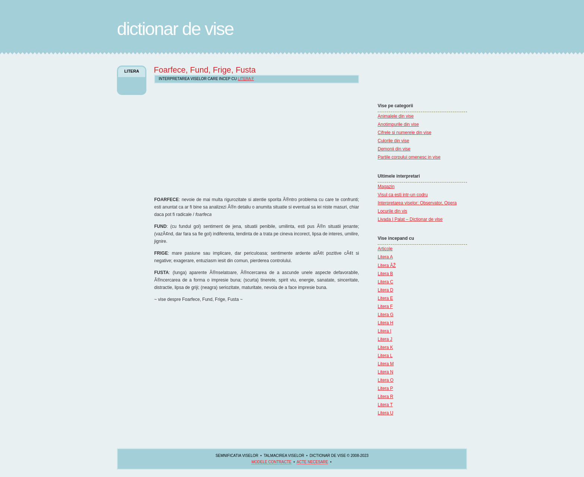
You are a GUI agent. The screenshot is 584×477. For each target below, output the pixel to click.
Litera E (385, 298)
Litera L (385, 355)
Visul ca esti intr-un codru (403, 194)
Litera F (385, 306)
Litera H (385, 322)
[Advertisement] (400, 80)
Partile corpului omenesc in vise (409, 157)
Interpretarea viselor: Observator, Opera (417, 203)
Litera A (385, 257)
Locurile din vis (392, 211)
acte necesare (312, 462)
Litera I (384, 331)
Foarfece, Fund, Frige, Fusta (205, 69)
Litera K (385, 347)
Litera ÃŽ (387, 265)
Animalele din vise (396, 116)
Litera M (386, 363)
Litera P (385, 388)
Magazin (386, 186)
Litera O (386, 380)
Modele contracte (271, 462)
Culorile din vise (393, 140)
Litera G (386, 314)
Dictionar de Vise (175, 29)
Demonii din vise (394, 149)
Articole (385, 248)
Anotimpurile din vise (398, 124)
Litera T (385, 404)
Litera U (385, 413)
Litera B (385, 273)
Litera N (385, 372)
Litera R (385, 396)
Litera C (385, 281)
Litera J (385, 339)
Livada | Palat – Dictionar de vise (410, 219)
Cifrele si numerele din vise (404, 132)
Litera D (385, 290)
